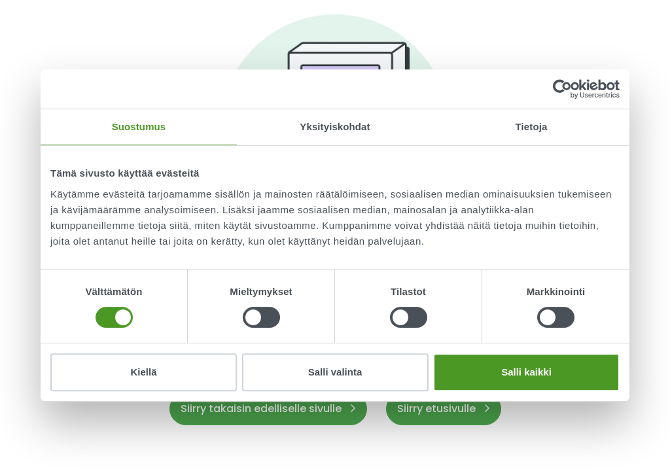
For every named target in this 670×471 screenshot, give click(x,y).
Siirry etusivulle (443, 408)
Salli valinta (335, 371)
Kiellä (143, 371)
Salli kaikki (526, 371)
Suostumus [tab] (139, 126)
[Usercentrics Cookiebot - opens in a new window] (562, 89)
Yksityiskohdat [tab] (335, 126)
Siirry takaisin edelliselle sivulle (268, 408)
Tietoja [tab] (532, 126)
